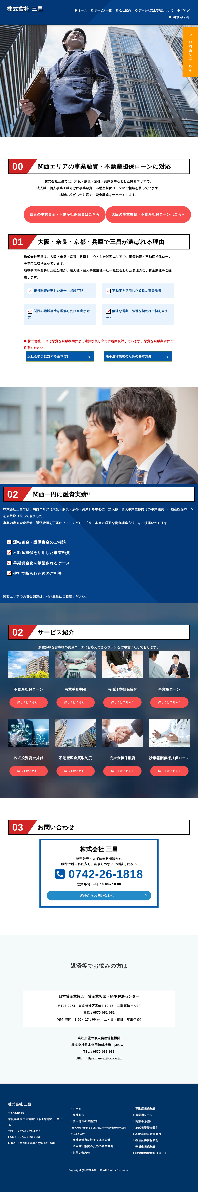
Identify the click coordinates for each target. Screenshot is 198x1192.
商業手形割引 (143, 1121)
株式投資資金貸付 (146, 1127)
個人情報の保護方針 (85, 1121)
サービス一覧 (101, 10)
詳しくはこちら (28, 702)
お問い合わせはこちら (190, 52)
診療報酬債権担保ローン (150, 1153)
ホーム (81, 10)
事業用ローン (143, 1114)
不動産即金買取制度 (147, 1134)
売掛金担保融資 (144, 1146)
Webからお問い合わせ (97, 895)
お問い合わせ (179, 17)
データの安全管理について (154, 10)
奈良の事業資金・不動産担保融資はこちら (65, 214)
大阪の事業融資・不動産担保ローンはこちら (148, 214)
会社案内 (123, 10)
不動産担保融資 (144, 1108)
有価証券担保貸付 (146, 1140)
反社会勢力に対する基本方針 (48, 356)
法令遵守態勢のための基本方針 (129, 356)
